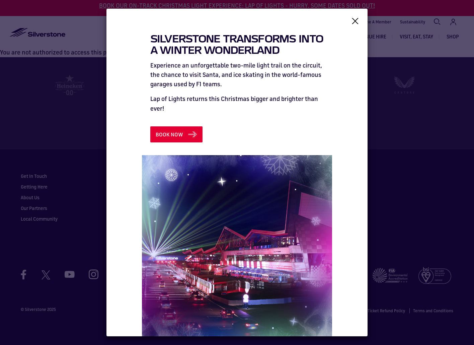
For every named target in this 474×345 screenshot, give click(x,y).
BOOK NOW (169, 134)
